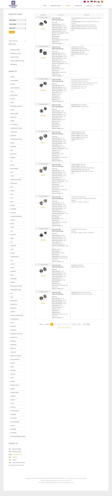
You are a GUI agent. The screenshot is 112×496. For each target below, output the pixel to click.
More (72, 30)
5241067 (43, 175)
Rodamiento (13, 64)
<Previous (46, 324)
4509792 (43, 276)
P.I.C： (10, 460)
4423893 (43, 303)
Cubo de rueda (14, 57)
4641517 (43, 142)
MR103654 (43, 240)
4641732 (43, 207)
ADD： (10, 462)
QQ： (10, 457)
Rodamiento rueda (15, 53)
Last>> (79, 324)
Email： (11, 454)
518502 (43, 29)
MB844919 (43, 90)
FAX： (10, 451)
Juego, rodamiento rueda (17, 60)
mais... (72, 90)
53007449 (43, 57)
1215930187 (15, 457)
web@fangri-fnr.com (17, 454)
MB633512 (43, 115)
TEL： (10, 449)
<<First (41, 324)
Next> (74, 324)
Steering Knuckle (15, 49)
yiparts (85, 478)
